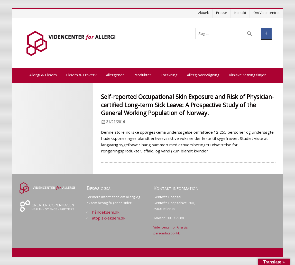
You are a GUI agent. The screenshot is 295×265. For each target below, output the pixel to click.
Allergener (115, 74)
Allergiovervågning (203, 74)
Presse (221, 12)
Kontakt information (175, 188)
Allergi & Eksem (43, 74)
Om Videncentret (266, 12)
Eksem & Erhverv (81, 74)
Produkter (142, 74)
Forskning (169, 74)
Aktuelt (203, 12)
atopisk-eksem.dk (108, 218)
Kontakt (240, 12)
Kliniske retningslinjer (247, 74)
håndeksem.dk (105, 212)
